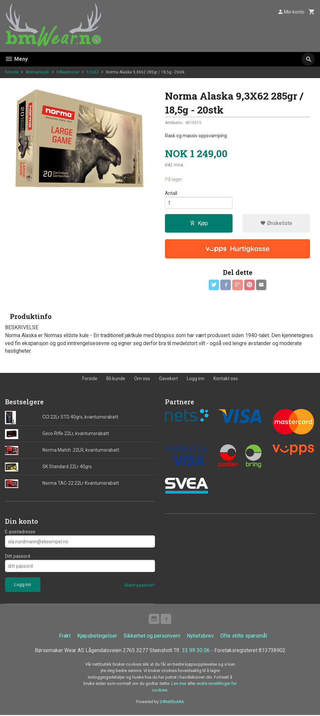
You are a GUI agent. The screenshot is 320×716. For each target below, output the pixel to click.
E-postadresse (20, 532)
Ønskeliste (276, 223)
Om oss (142, 379)
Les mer (179, 684)
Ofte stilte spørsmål (243, 637)
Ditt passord (17, 557)
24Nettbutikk (172, 702)
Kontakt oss (225, 379)
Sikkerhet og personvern (152, 637)
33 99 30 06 (196, 651)
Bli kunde (115, 379)
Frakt (65, 637)
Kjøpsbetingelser (97, 637)
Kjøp (199, 223)
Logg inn (195, 379)
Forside (12, 72)
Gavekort (168, 379)
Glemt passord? (139, 586)
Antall (171, 193)
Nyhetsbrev (200, 637)
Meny (16, 59)
